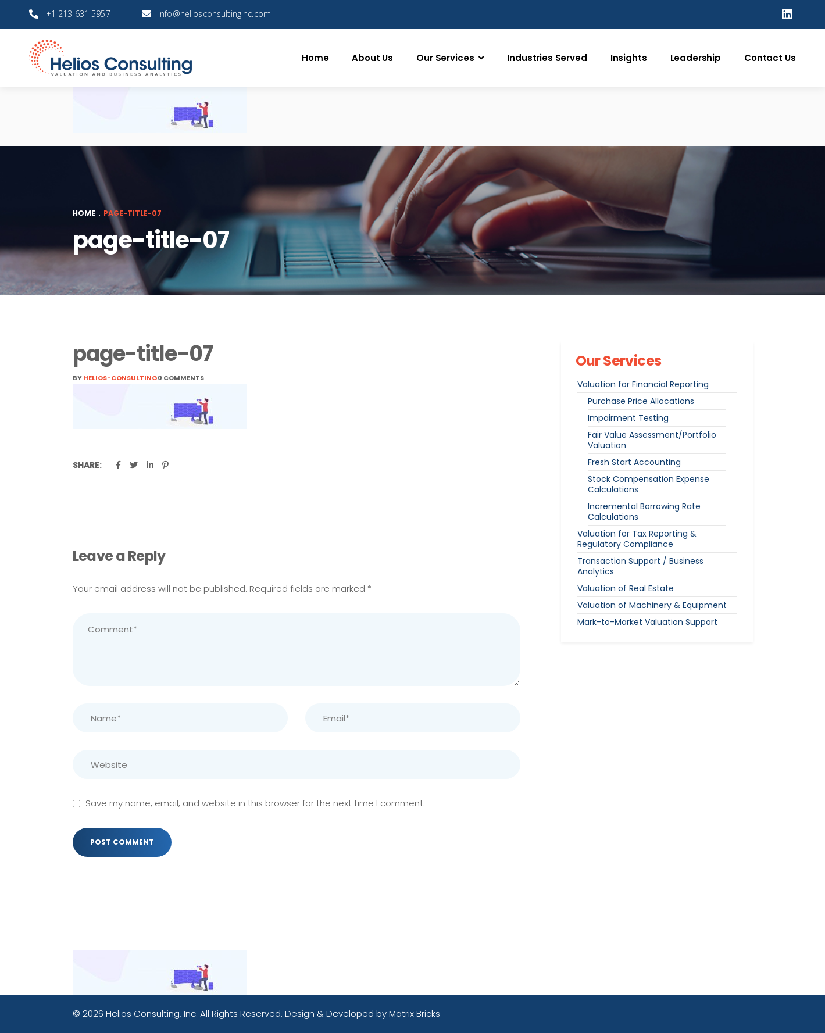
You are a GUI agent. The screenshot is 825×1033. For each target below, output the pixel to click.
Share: (87, 465)
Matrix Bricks (414, 1013)
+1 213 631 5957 (78, 13)
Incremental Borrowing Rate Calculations (644, 512)
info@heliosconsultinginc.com (214, 13)
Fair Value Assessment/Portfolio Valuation (652, 440)
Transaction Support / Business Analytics (640, 566)
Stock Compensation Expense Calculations (648, 484)
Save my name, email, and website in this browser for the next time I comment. (255, 803)
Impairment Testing (628, 418)
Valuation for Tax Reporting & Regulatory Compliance (637, 539)
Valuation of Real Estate (625, 588)
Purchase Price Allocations (641, 401)
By (115, 378)
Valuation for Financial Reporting (643, 384)
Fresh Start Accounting (634, 462)
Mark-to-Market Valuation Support (647, 622)
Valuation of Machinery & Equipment (652, 605)
